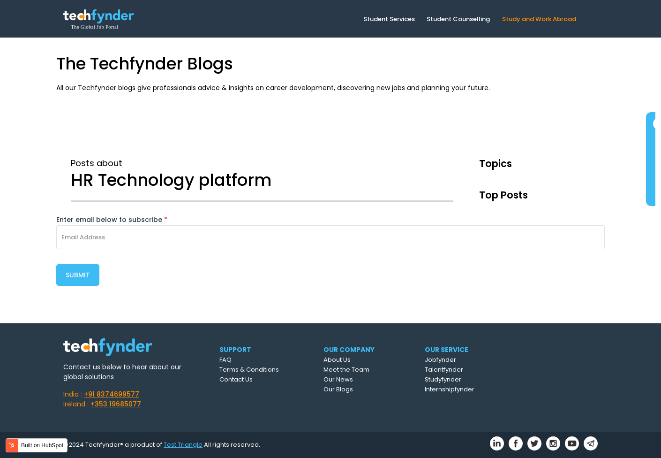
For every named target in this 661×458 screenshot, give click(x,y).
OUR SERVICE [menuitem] (446, 349)
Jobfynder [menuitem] (440, 359)
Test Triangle (183, 444)
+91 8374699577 (111, 394)
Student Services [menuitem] (389, 19)
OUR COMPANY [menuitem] (349, 349)
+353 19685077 (115, 404)
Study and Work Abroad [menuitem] (539, 19)
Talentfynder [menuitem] (444, 369)
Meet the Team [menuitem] (346, 369)
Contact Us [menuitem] (236, 379)
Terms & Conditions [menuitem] (249, 369)
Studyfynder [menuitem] (443, 379)
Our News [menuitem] (338, 379)
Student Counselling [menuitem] (458, 19)
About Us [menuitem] (337, 359)
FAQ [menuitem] (225, 359)
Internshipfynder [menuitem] (449, 389)
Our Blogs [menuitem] (338, 389)
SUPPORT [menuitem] (235, 349)
